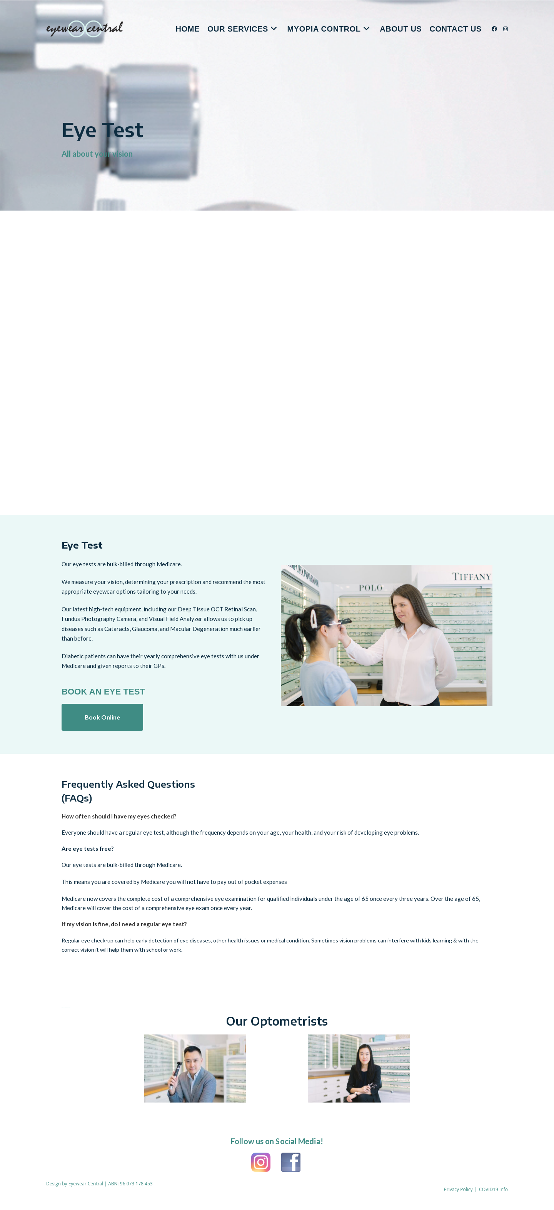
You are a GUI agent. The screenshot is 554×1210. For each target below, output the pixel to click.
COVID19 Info (493, 1189)
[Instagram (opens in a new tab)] (505, 29)
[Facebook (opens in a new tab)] (494, 29)
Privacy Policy (458, 1189)
